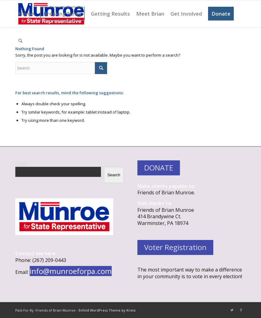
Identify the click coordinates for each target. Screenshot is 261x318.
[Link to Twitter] (232, 310)
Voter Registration (175, 247)
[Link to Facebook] (241, 310)
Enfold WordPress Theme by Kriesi (107, 310)
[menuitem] (26, 13)
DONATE (158, 168)
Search (21, 163)
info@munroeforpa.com (71, 271)
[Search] (20, 40)
